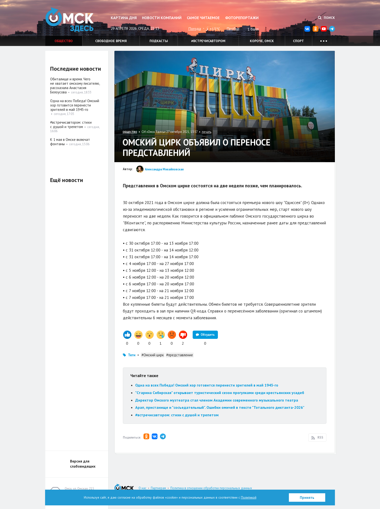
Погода (194, 28)
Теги (131, 355)
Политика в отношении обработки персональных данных (211, 488)
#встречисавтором (208, 41)
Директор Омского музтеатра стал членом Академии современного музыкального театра (216, 400)
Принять (307, 497)
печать (206, 132)
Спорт (298, 41)
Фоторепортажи (242, 17)
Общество (64, 41)
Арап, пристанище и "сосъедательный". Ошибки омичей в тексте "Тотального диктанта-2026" (219, 407)
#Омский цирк (153, 355)
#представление (179, 355)
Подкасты (159, 41)
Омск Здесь (69, 19)
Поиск (326, 17)
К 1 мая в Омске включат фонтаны (70, 141)
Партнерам (158, 488)
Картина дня (124, 17)
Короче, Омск (262, 41)
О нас (142, 488)
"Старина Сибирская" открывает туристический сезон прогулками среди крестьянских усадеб (219, 392)
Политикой (248, 497)
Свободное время (111, 41)
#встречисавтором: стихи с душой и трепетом (177, 414)
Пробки (233, 28)
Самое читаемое (203, 17)
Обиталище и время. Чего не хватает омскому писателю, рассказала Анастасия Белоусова (75, 85)
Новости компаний (162, 17)
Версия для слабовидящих (82, 464)
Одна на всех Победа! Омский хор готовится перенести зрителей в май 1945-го (206, 385)
